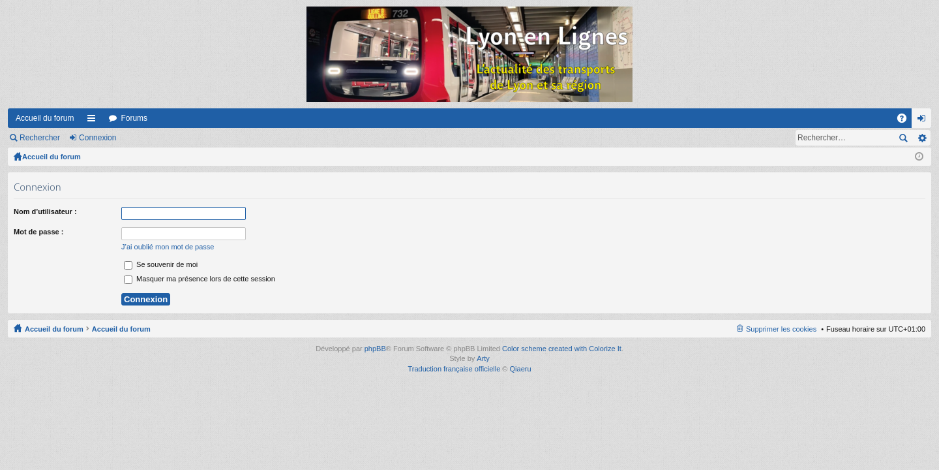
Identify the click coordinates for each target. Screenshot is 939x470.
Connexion (97, 137)
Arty (483, 358)
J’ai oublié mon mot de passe (167, 247)
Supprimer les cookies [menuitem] (781, 329)
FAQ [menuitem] (906, 121)
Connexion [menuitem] (924, 121)
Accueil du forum (45, 118)
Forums (134, 118)
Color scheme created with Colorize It (561, 348)
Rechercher (40, 137)
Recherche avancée (922, 138)
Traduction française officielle (454, 369)
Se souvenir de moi (161, 264)
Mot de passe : (38, 232)
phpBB (375, 348)
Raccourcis (94, 121)
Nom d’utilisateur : (45, 211)
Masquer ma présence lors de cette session (199, 279)
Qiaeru (520, 369)
